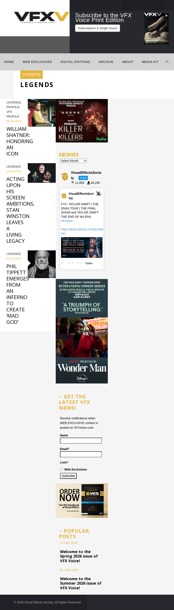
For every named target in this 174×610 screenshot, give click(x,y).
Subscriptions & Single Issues (97, 28)
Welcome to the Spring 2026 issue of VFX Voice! (79, 556)
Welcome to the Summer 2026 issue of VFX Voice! (80, 583)
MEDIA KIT (150, 62)
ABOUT (127, 62)
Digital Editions (75, 62)
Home (9, 62)
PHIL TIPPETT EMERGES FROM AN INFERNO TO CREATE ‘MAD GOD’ (17, 294)
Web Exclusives (37, 62)
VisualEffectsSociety (81, 196)
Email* (81, 452)
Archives (69, 154)
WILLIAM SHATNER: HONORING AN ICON (19, 141)
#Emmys (67, 220)
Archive (106, 62)
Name (81, 439)
